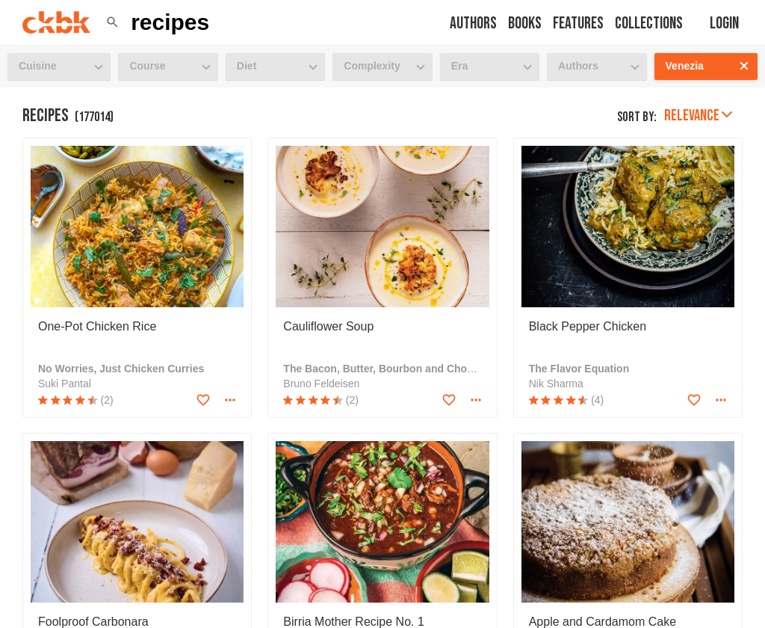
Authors (473, 23)
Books (525, 23)
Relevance (698, 115)
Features (578, 23)
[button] (112, 22)
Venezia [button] (685, 66)
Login (724, 23)
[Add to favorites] (203, 400)
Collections (649, 23)
